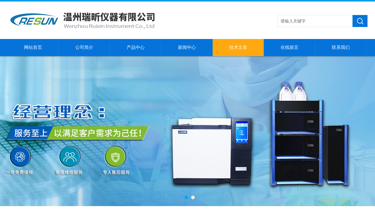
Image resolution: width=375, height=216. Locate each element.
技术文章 (238, 47)
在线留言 (289, 47)
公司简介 (84, 47)
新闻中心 (187, 47)
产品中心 (136, 47)
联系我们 (341, 47)
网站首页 (33, 47)
